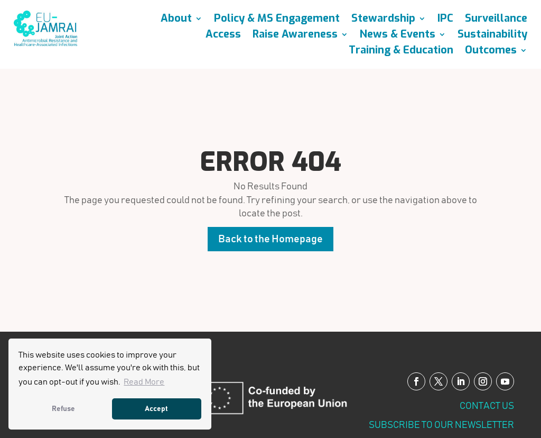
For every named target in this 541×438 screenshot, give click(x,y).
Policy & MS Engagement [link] (277, 20)
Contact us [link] (487, 406)
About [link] (176, 20)
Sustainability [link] (492, 36)
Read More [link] (144, 382)
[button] (416, 381)
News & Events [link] (397, 36)
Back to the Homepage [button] (270, 239)
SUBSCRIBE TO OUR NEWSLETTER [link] (441, 425)
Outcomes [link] (491, 52)
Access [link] (223, 36)
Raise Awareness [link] (295, 36)
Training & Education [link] (401, 52)
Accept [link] (156, 409)
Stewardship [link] (383, 20)
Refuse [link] (63, 409)
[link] (45, 43)
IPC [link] (445, 20)
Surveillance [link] (496, 20)
